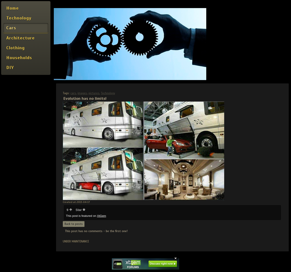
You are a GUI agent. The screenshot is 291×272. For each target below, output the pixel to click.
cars (73, 93)
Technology (108, 93)
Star (80, 210)
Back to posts (74, 224)
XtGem (101, 216)
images (82, 93)
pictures (94, 93)
